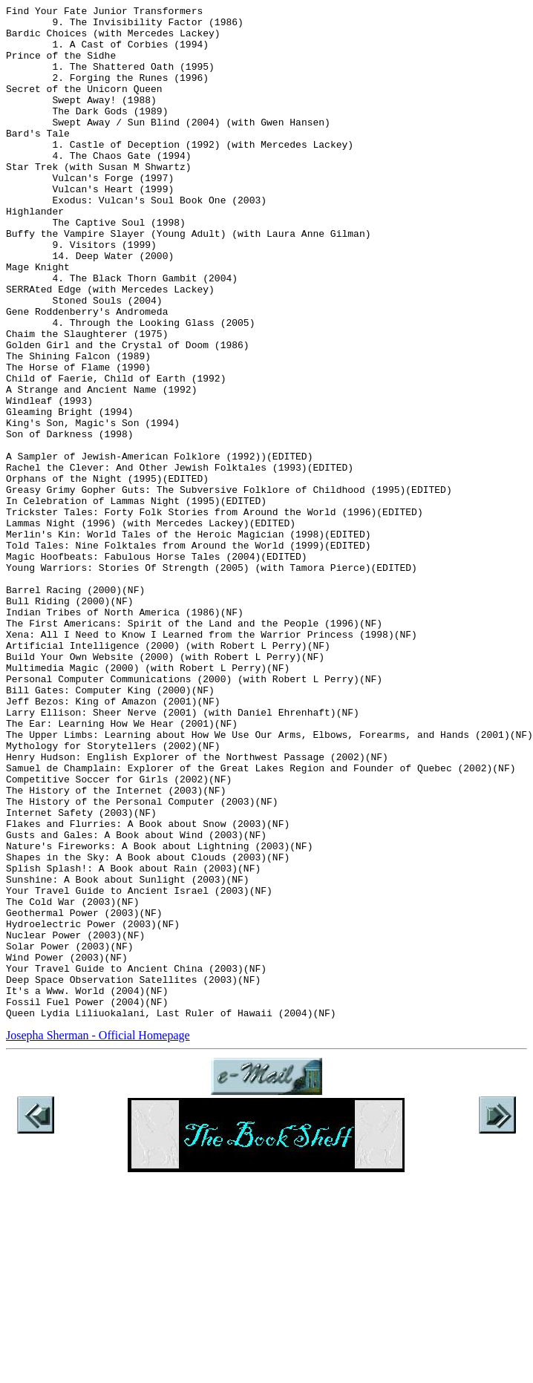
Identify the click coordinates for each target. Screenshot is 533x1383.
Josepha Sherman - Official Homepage (98, 1238)
